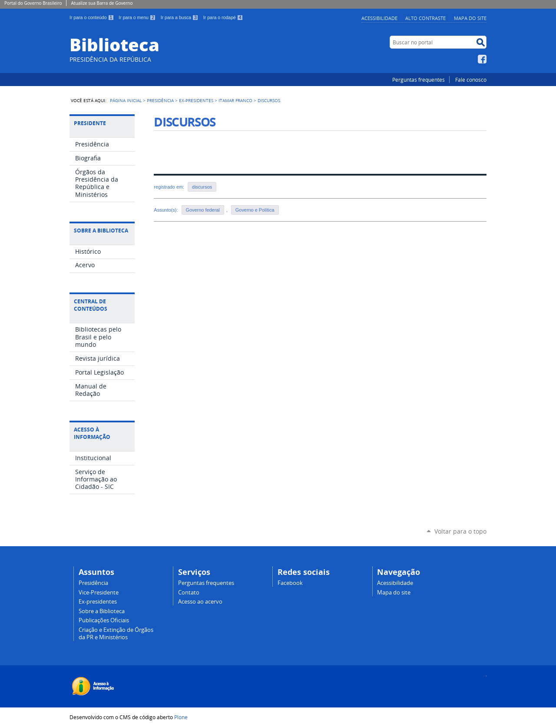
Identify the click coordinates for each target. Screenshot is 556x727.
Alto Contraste (425, 18)
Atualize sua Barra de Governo (101, 3)
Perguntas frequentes (418, 79)
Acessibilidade (379, 18)
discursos (202, 186)
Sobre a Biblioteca (102, 611)
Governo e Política (255, 209)
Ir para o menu (138, 17)
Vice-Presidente (99, 592)
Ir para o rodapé (223, 17)
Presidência (160, 100)
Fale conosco (470, 79)
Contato (188, 592)
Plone (181, 717)
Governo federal (203, 209)
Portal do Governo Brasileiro (33, 3)
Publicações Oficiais (104, 620)
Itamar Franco (235, 100)
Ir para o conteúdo (92, 17)
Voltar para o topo (460, 531)
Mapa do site (470, 18)
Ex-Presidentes (196, 100)
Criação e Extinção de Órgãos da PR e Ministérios (116, 633)
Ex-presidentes (98, 601)
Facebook (482, 59)
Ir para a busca (180, 17)
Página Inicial (126, 100)
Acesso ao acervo (200, 601)
